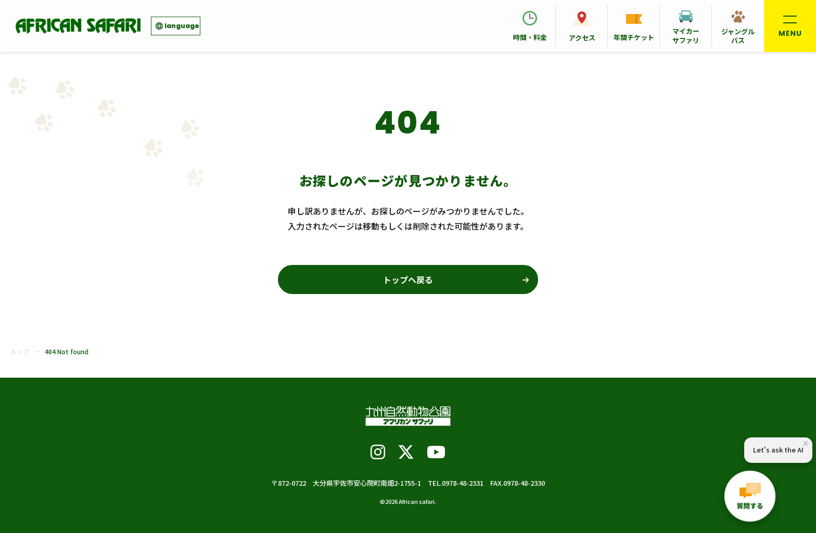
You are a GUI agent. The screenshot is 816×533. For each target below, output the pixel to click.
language (181, 25)
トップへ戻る (408, 279)
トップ (19, 351)
